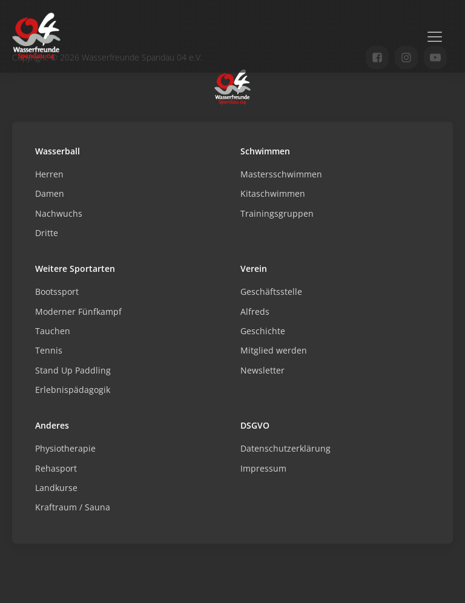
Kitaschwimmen (272, 193)
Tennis (48, 350)
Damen (49, 193)
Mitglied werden (273, 350)
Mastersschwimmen (281, 174)
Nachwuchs (58, 213)
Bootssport (57, 291)
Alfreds (254, 311)
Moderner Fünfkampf (78, 311)
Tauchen (52, 331)
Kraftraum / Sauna (72, 507)
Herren (49, 174)
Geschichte (262, 331)
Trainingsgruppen (277, 213)
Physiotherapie (65, 448)
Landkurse (56, 487)
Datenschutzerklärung (285, 448)
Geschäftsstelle (271, 291)
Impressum (263, 468)
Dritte (46, 233)
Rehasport (56, 468)
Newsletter (262, 370)
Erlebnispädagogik (72, 389)
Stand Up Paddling (73, 370)
